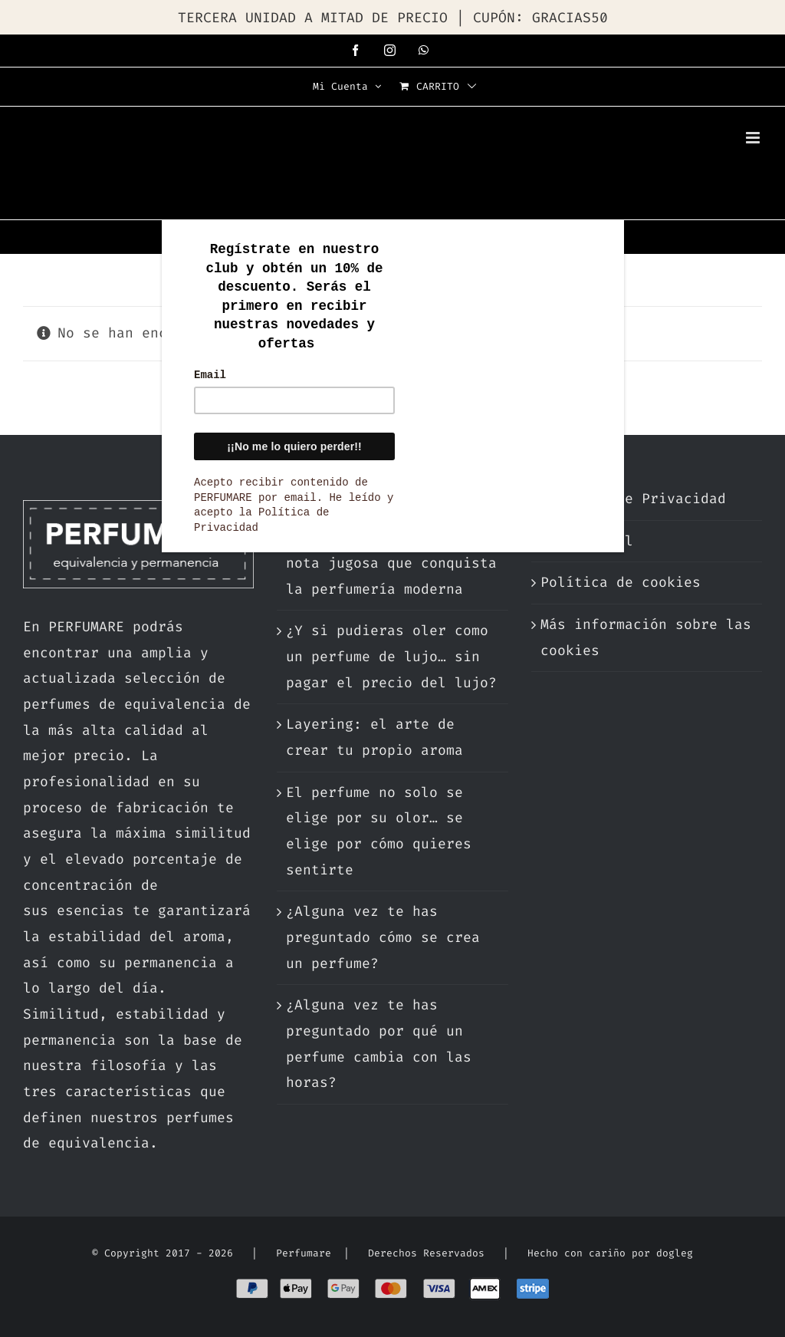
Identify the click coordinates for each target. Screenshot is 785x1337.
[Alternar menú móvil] (754, 138)
